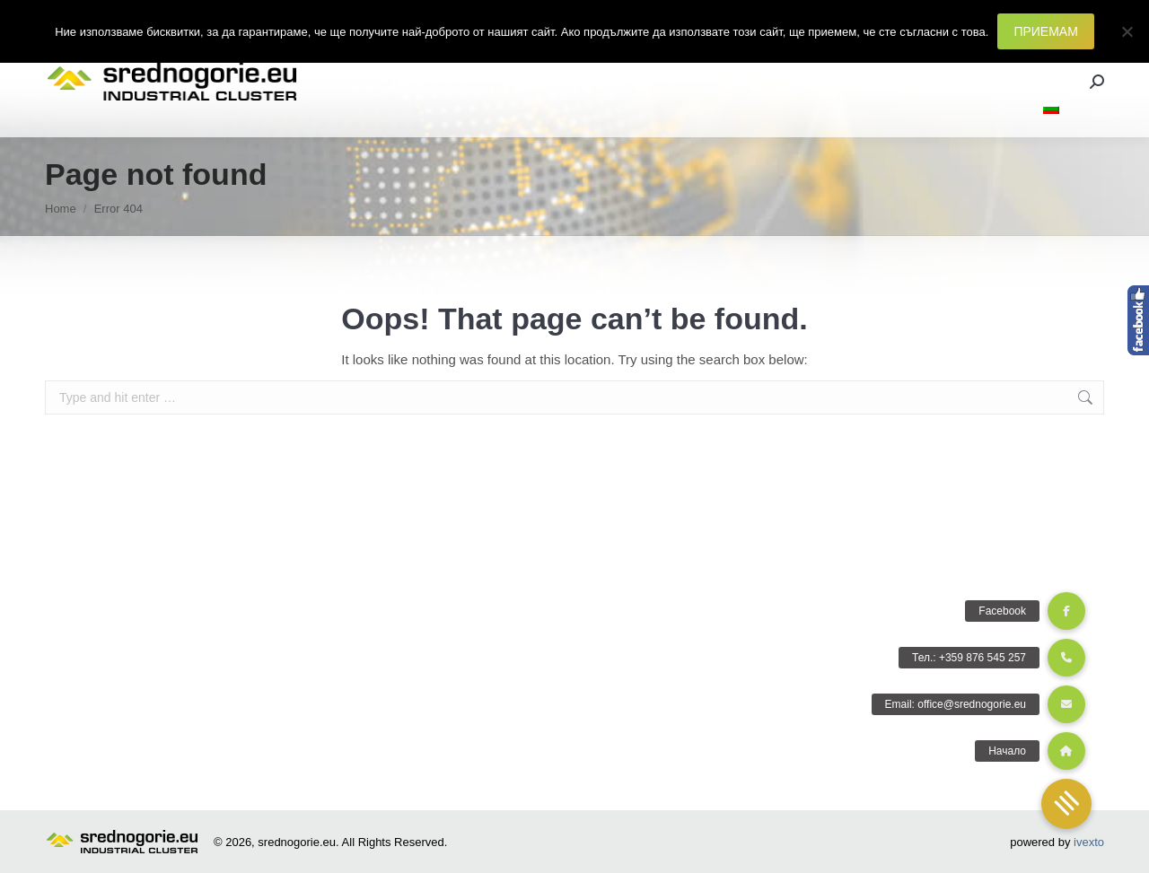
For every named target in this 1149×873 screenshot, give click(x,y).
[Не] (1127, 31)
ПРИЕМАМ (1045, 31)
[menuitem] (1051, 109)
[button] (1066, 804)
